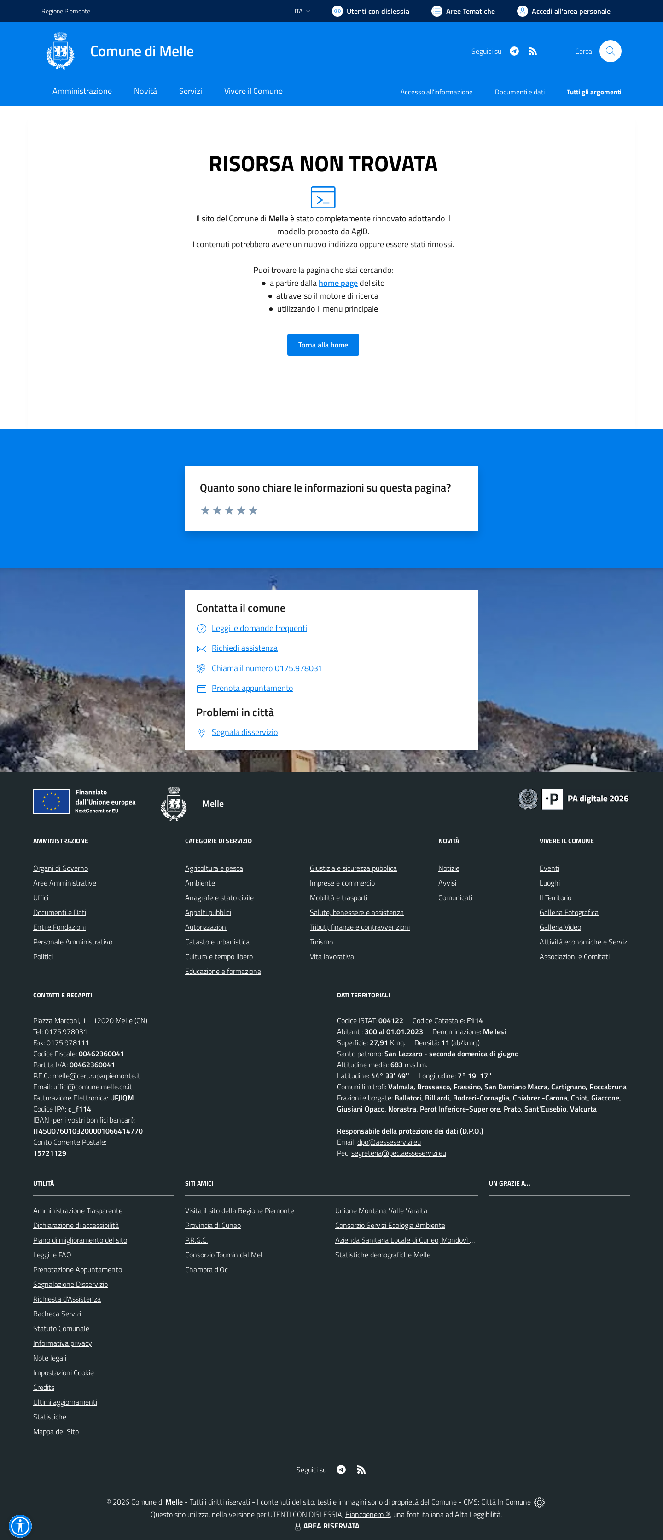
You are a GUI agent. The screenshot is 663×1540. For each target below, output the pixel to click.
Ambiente (200, 882)
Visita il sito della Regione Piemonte (239, 1210)
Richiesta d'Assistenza (67, 1298)
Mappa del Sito (56, 1431)
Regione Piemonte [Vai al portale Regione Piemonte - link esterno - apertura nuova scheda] (65, 11)
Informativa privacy (62, 1343)
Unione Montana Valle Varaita (381, 1210)
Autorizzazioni (206, 926)
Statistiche (49, 1416)
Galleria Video (560, 926)
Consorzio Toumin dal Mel (223, 1254)
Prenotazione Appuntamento (77, 1269)
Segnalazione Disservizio (70, 1284)
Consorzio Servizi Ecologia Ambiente (390, 1225)
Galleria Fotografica (569, 912)
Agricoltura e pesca (214, 868)
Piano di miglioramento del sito (80, 1239)
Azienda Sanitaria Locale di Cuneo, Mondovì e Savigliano (420, 1239)
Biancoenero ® (367, 1514)
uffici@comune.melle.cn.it (92, 1086)
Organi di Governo (60, 868)
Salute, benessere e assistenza (357, 912)
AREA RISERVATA (326, 1525)
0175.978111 (68, 1042)
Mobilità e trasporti (338, 897)
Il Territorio (555, 897)
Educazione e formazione (223, 971)
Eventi (549, 868)
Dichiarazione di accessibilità (76, 1225)
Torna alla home (323, 344)
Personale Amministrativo (72, 941)
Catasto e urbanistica (217, 941)
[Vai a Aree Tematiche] (463, 11)
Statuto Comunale (61, 1328)
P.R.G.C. (196, 1239)
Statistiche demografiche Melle (382, 1254)
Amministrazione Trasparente (77, 1210)
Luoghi (550, 882)
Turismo (321, 941)
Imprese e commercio (342, 882)
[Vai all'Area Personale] (564, 11)
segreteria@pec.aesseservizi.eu (398, 1152)
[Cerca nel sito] (610, 51)
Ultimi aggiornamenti (65, 1401)
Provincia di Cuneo (213, 1225)
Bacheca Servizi (57, 1313)
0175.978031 (66, 1031)
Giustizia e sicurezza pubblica (353, 868)
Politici (43, 956)
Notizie (448, 868)
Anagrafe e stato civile (219, 897)
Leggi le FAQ (52, 1254)
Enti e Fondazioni (59, 926)
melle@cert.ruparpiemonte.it (96, 1075)
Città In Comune (506, 1501)
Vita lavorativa (332, 956)
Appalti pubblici (208, 912)
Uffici (40, 897)
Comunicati (455, 897)
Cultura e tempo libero (219, 956)
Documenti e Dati (59, 912)
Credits (43, 1387)
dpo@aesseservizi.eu (389, 1141)
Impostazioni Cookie (63, 1372)
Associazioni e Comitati (575, 956)
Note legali (49, 1357)
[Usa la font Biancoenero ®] (370, 11)
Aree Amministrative (64, 882)
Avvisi (447, 882)
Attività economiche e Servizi (584, 941)
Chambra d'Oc (206, 1269)
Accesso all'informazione (437, 92)
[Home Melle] (117, 51)
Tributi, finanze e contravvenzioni (360, 926)
